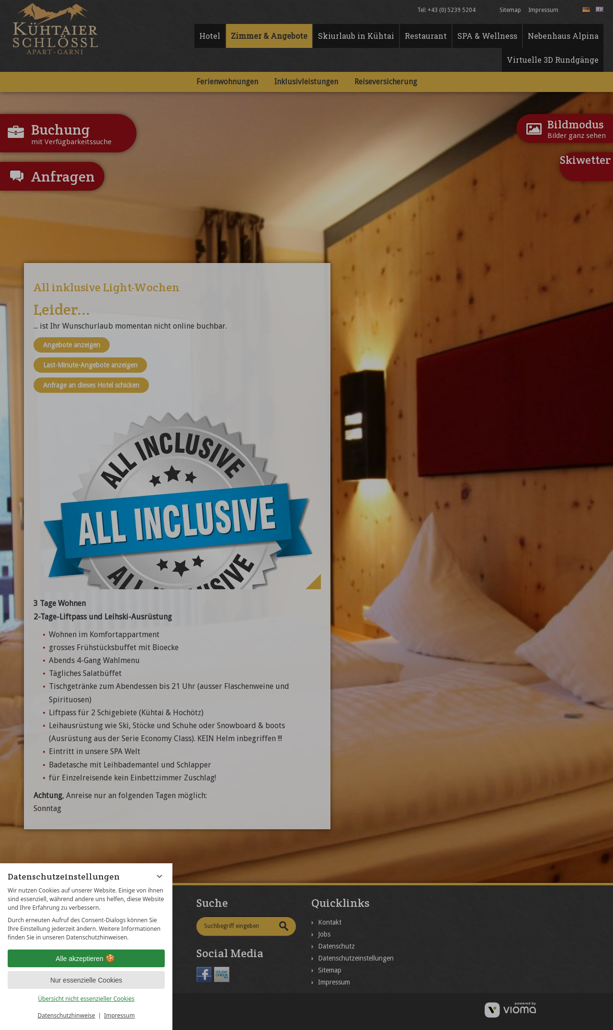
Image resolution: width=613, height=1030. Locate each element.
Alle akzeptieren (86, 958)
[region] (86, 914)
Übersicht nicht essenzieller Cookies (86, 999)
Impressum (119, 1015)
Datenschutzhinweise (66, 1015)
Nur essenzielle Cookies (86, 980)
